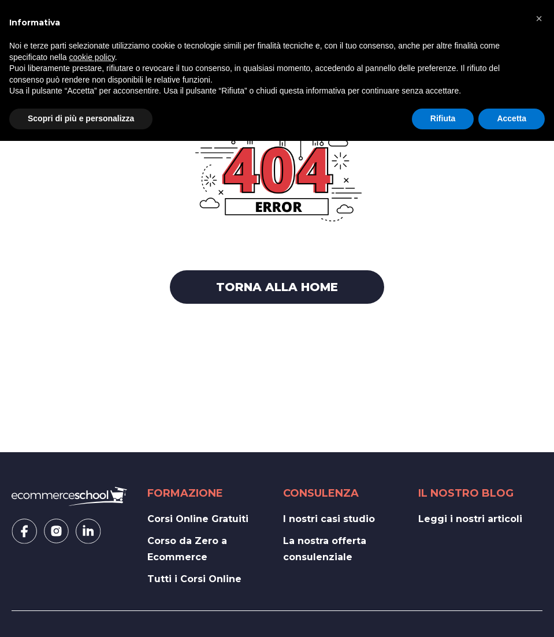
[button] (539, 18)
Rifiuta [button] (443, 118)
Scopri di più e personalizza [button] (81, 118)
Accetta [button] (511, 118)
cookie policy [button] (92, 57)
